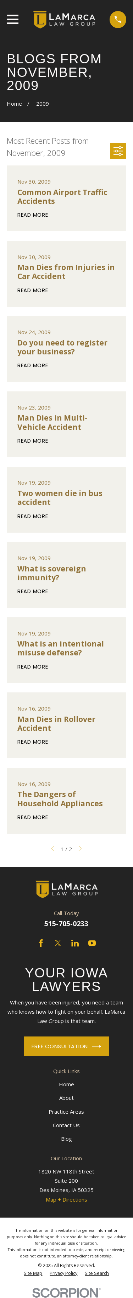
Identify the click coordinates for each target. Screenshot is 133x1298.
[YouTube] (92, 943)
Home (66, 1084)
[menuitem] (33, 1273)
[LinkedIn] (75, 943)
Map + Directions (66, 1199)
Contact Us (66, 1125)
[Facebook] (41, 943)
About (66, 1097)
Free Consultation (66, 1046)
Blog (66, 1138)
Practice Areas (66, 1111)
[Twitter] (58, 943)
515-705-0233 (66, 923)
